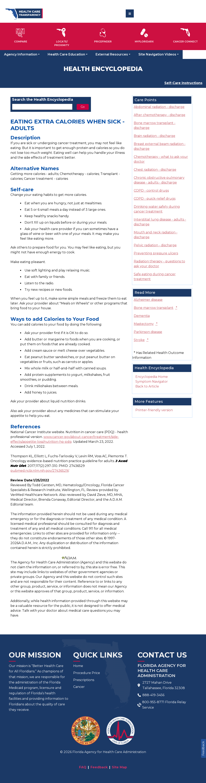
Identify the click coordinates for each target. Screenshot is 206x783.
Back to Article (147, 386)
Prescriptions (83, 680)
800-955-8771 (153, 702)
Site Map (119, 767)
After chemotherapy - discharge (159, 115)
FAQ (82, 767)
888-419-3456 (153, 695)
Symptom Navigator (151, 381)
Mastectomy (146, 324)
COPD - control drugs (151, 190)
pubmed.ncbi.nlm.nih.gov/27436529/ (39, 471)
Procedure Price (86, 673)
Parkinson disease (148, 332)
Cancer (79, 687)
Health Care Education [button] (66, 54)
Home (78, 666)
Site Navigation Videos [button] (157, 54)
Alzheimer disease (148, 300)
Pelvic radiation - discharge (155, 245)
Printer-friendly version (154, 410)
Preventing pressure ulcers (156, 253)
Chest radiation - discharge (155, 170)
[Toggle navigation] (130, 13)
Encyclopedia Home (151, 377)
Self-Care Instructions (183, 83)
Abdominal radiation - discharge (159, 107)
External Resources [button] (112, 54)
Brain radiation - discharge (154, 136)
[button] (21, 35)
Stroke (141, 340)
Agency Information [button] (20, 54)
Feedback (203, 748)
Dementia (142, 316)
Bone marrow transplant (155, 308)
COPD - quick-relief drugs (154, 198)
